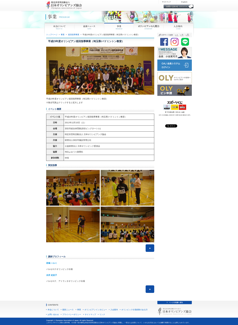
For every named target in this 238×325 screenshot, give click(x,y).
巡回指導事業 (73, 35)
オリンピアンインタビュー (95, 310)
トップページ (51, 35)
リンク (102, 314)
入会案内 (114, 310)
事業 (63, 35)
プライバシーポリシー (71, 314)
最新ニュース (68, 310)
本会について (53, 310)
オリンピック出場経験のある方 (134, 310)
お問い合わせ (53, 314)
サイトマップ (90, 314)
